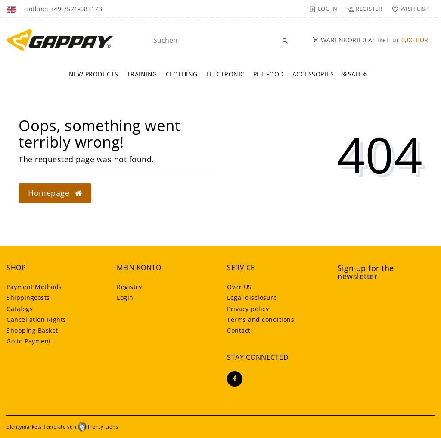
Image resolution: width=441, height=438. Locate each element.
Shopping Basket (32, 330)
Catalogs (19, 309)
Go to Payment (28, 341)
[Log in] (323, 8)
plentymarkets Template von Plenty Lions (62, 426)
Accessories (313, 74)
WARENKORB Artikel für (371, 40)
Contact (239, 330)
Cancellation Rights (36, 319)
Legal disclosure (252, 297)
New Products (93, 74)
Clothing (182, 74)
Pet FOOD (268, 74)
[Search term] (220, 40)
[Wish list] (408, 8)
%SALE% (355, 74)
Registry (129, 287)
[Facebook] (234, 379)
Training (142, 74)
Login (125, 297)
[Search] (285, 41)
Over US (239, 287)
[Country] (12, 8)
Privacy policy (248, 309)
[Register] (364, 8)
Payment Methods (34, 287)
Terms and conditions (260, 319)
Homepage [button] (55, 193)
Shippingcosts (28, 297)
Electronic (225, 74)
